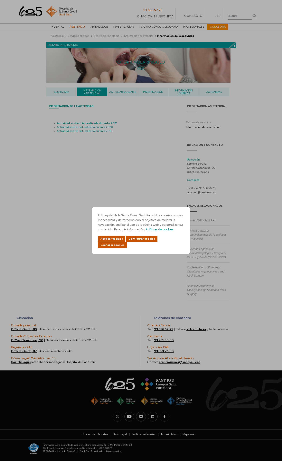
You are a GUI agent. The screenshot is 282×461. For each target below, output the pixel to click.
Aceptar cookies (111, 238)
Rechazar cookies (112, 245)
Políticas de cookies (160, 229)
